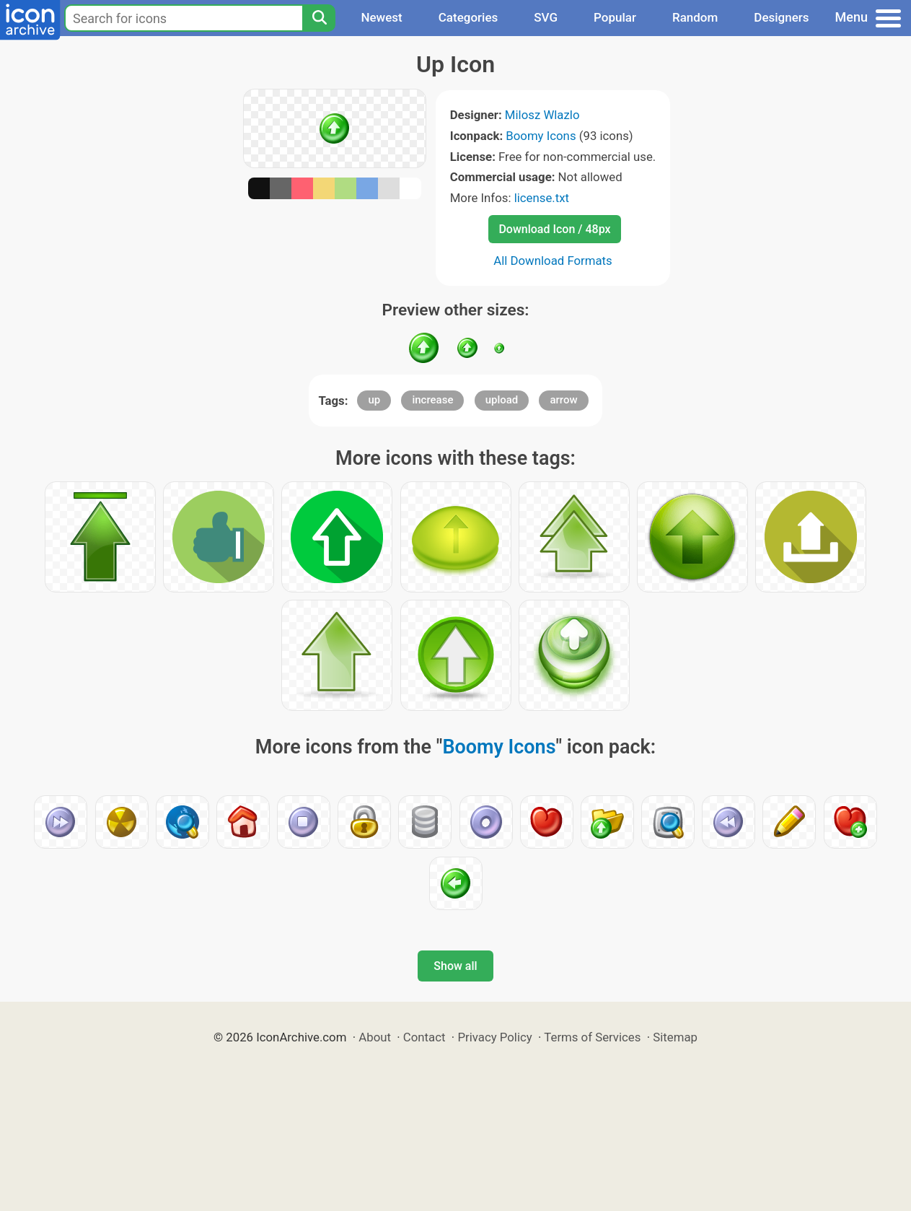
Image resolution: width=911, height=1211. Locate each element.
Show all (455, 966)
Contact (424, 1037)
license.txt (541, 198)
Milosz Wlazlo (542, 115)
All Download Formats (552, 260)
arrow (563, 399)
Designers (781, 17)
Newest (381, 17)
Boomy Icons (541, 135)
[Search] (318, 18)
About (374, 1037)
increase (432, 399)
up (374, 399)
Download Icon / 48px (554, 229)
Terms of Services (592, 1037)
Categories (468, 17)
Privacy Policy (494, 1037)
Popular (615, 17)
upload (502, 399)
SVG (546, 17)
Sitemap (675, 1037)
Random (695, 17)
